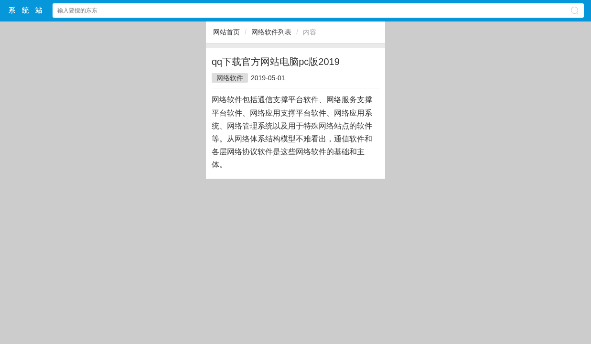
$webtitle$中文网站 (25, 10)
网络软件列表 (271, 32)
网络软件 (229, 78)
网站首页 (226, 32)
